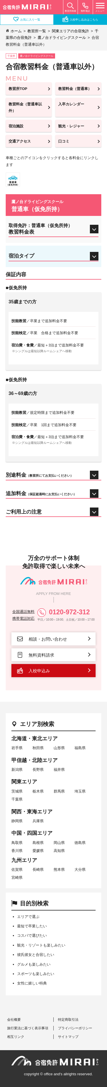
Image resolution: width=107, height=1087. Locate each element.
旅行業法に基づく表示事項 (27, 1028)
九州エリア (24, 860)
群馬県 (59, 791)
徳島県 (80, 843)
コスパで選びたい (32, 935)
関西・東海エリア (32, 812)
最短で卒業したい (32, 926)
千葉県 (17, 799)
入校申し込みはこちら (80, 19)
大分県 (80, 869)
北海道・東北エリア (34, 738)
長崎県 (38, 869)
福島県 (80, 748)
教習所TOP (18, 89)
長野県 (38, 769)
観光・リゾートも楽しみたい (41, 945)
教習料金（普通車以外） (25, 107)
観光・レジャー (71, 126)
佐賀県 (17, 869)
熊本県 (59, 869)
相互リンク (15, 1037)
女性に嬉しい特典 (32, 983)
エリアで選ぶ (28, 916)
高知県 (59, 851)
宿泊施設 (16, 126)
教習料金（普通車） (75, 89)
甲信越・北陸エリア (34, 760)
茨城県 (17, 791)
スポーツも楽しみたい (35, 974)
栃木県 (38, 791)
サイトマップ (68, 1037)
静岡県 (17, 821)
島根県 (38, 843)
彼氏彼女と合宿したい (35, 954)
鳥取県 (17, 843)
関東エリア (24, 782)
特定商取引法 (68, 1020)
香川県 (17, 851)
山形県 (59, 748)
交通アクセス (20, 141)
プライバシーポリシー (75, 1028)
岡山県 (59, 843)
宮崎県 (17, 877)
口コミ (63, 141)
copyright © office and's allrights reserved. (58, 1074)
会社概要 (14, 1020)
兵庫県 (38, 821)
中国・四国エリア (32, 833)
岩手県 (17, 748)
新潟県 (17, 769)
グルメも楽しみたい (34, 964)
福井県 (59, 769)
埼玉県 (80, 791)
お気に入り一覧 (26, 19)
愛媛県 (38, 851)
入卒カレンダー (71, 104)
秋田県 (38, 748)
